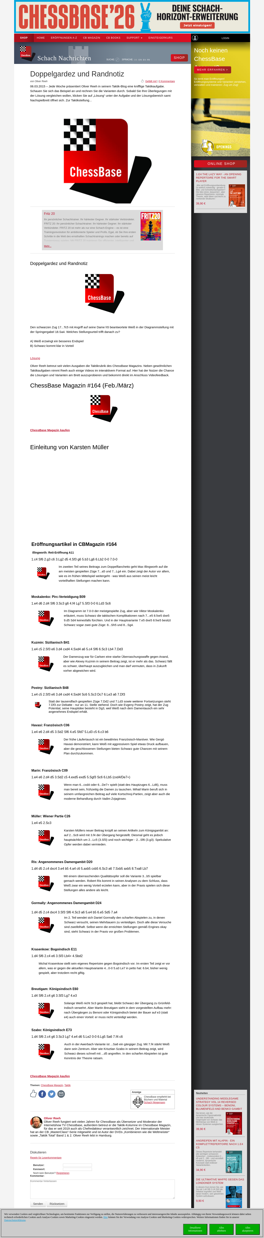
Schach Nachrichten (64, 58)
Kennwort (38, 1169)
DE (136, 59)
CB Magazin (91, 37)
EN (140, 59)
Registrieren (62, 1173)
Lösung (35, 358)
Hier (105, 1217)
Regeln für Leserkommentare (46, 1157)
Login (225, 38)
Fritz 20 (49, 213)
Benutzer (38, 1165)
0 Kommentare (167, 81)
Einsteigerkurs (160, 37)
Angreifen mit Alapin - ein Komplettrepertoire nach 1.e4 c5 (219, 1144)
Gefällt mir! (151, 81)
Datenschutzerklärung (14, 1220)
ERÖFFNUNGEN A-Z (64, 37)
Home (41, 37)
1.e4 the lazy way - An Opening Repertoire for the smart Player (218, 178)
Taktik (67, 1085)
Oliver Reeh (52, 1118)
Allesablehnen (221, 1229)
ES (144, 59)
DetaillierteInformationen (195, 1229)
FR (148, 59)
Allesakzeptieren (247, 1229)
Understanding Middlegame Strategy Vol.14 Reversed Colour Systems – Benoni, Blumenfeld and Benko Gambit (219, 1103)
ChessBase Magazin (52, 1085)
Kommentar (37, 1175)
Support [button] (135, 37)
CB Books (113, 37)
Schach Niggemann (154, 1102)
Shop (24, 37)
